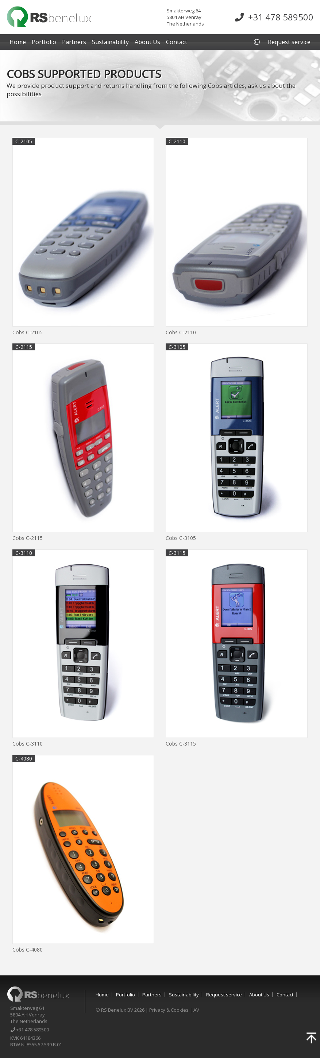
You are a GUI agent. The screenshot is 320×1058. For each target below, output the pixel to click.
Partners (74, 42)
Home (17, 42)
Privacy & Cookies (169, 1010)
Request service (289, 42)
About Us (147, 42)
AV (196, 1010)
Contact (176, 42)
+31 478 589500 (274, 17)
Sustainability (110, 42)
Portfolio (44, 42)
